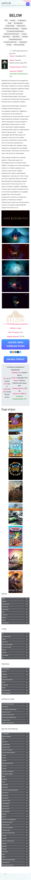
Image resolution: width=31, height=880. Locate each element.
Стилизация (15, 655)
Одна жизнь (16, 36)
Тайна (15, 857)
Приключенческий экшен (11, 34)
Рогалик (9, 44)
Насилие (15, 843)
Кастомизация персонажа (15, 752)
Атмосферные (15, 669)
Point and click (15, 862)
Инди (9, 23)
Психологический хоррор (11, 28)
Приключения (21, 26)
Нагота (15, 817)
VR (15, 658)
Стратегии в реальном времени (15, 790)
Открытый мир (10, 26)
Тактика (15, 835)
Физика (15, 755)
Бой (15, 739)
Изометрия (15, 787)
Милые (15, 650)
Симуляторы (15, 609)
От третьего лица (15, 647)
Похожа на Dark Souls (10, 42)
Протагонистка (15, 825)
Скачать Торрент (15, 359)
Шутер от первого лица (15, 841)
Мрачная (15, 846)
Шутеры (15, 617)
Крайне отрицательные (15, 723)
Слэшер (24, 34)
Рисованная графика (15, 774)
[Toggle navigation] (28, 4)
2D (15, 634)
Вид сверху (6, 36)
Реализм (15, 652)
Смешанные (15, 707)
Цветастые (15, 642)
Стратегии (15, 615)
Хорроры (24, 28)
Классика (15, 766)
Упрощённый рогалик (15, 39)
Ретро (15, 682)
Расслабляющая (15, 693)
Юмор (15, 688)
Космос (15, 758)
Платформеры (15, 803)
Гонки (15, 620)
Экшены (12, 20)
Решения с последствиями (15, 819)
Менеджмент (15, 798)
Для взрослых (15, 809)
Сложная (24, 36)
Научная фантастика (15, 679)
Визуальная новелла (15, 822)
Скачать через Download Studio (16, 344)
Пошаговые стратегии (15, 865)
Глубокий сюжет (15, 801)
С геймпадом (22, 20)
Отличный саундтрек (15, 827)
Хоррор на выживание (15, 771)
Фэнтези (15, 671)
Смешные (15, 677)
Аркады (15, 814)
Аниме (15, 639)
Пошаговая (15, 784)
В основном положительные (15, 31)
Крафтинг (15, 779)
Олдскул (15, 849)
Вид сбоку (15, 742)
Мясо (15, 854)
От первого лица (15, 636)
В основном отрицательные (15, 717)
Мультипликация (15, 736)
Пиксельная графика (15, 644)
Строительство (15, 747)
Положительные (15, 712)
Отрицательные (15, 720)
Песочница (15, 851)
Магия (15, 782)
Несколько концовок (15, 750)
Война (15, 776)
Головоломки (15, 806)
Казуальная (15, 607)
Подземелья (23, 42)
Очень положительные (15, 704)
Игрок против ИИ (19, 44)
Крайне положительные (15, 715)
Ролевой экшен (15, 744)
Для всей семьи (15, 690)
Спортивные (15, 623)
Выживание (15, 685)
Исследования (18, 23)
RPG (6, 20)
